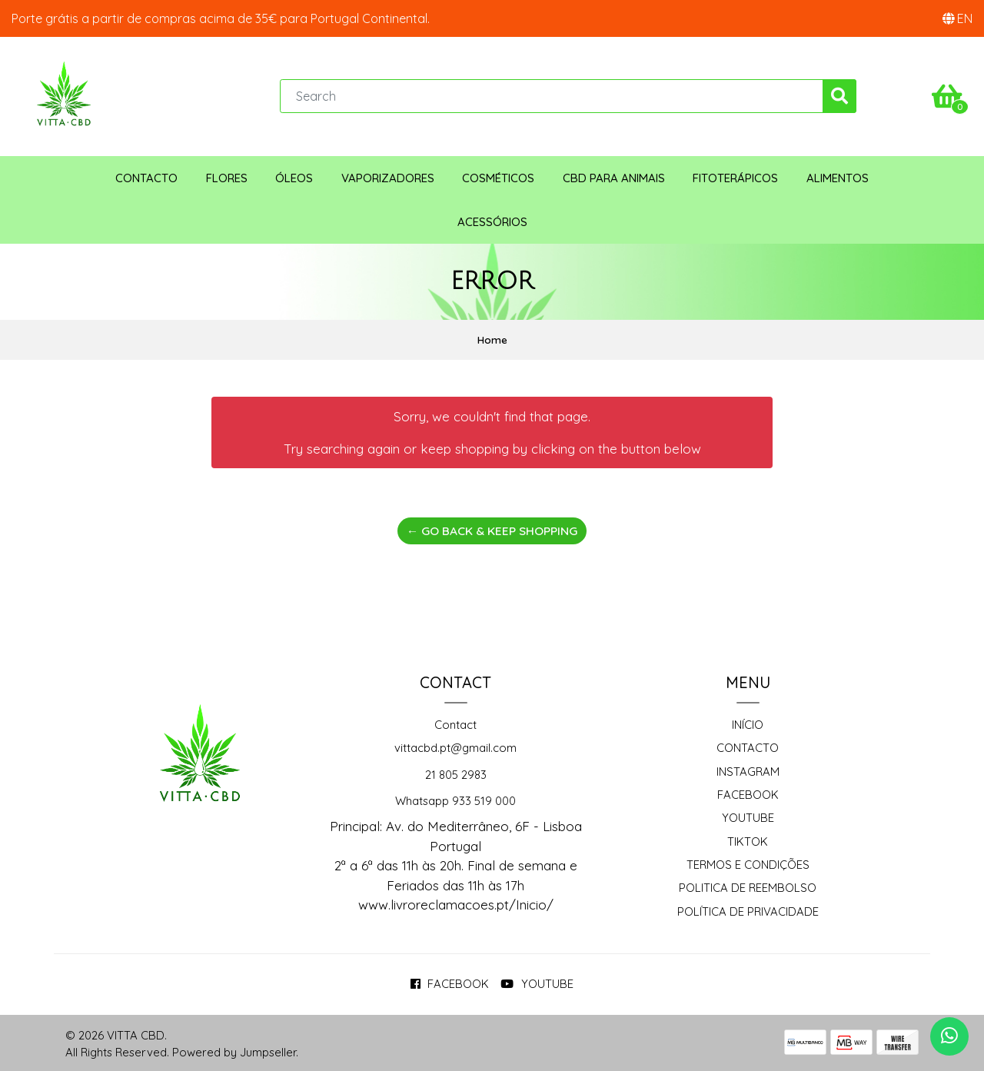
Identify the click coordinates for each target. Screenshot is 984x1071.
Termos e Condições (747, 861)
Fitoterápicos (735, 174)
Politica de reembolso (747, 884)
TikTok (747, 837)
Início (747, 721)
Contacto (146, 174)
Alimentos (837, 174)
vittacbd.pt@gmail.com (455, 744)
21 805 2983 (456, 770)
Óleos (294, 174)
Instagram (748, 767)
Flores (227, 174)
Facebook (748, 791)
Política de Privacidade (748, 907)
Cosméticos (498, 174)
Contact (455, 721)
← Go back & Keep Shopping (492, 527)
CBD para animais (614, 174)
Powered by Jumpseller (234, 1049)
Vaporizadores (387, 174)
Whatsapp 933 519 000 (455, 797)
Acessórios (492, 218)
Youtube (748, 814)
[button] (957, 18)
